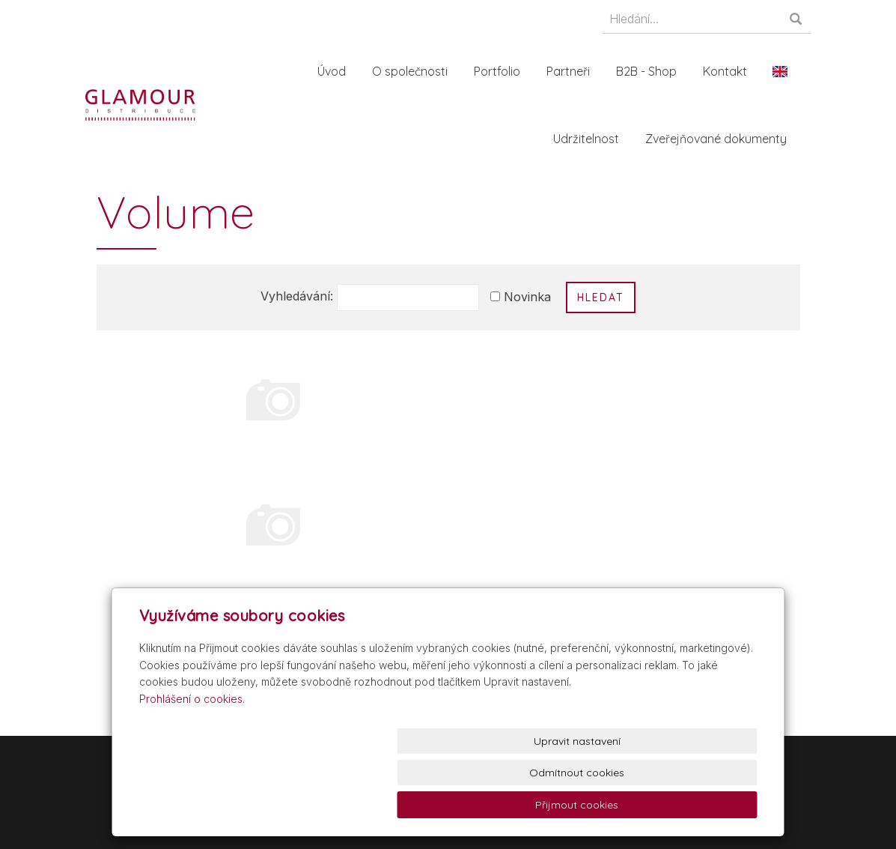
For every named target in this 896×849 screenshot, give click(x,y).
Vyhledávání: (296, 295)
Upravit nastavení (451, 805)
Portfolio (502, 71)
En (785, 71)
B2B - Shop (651, 71)
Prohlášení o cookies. (192, 761)
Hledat (600, 297)
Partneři (573, 71)
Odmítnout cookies (576, 805)
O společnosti (415, 71)
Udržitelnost (591, 138)
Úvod (337, 71)
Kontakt (730, 71)
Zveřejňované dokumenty (721, 138)
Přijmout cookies (700, 805)
